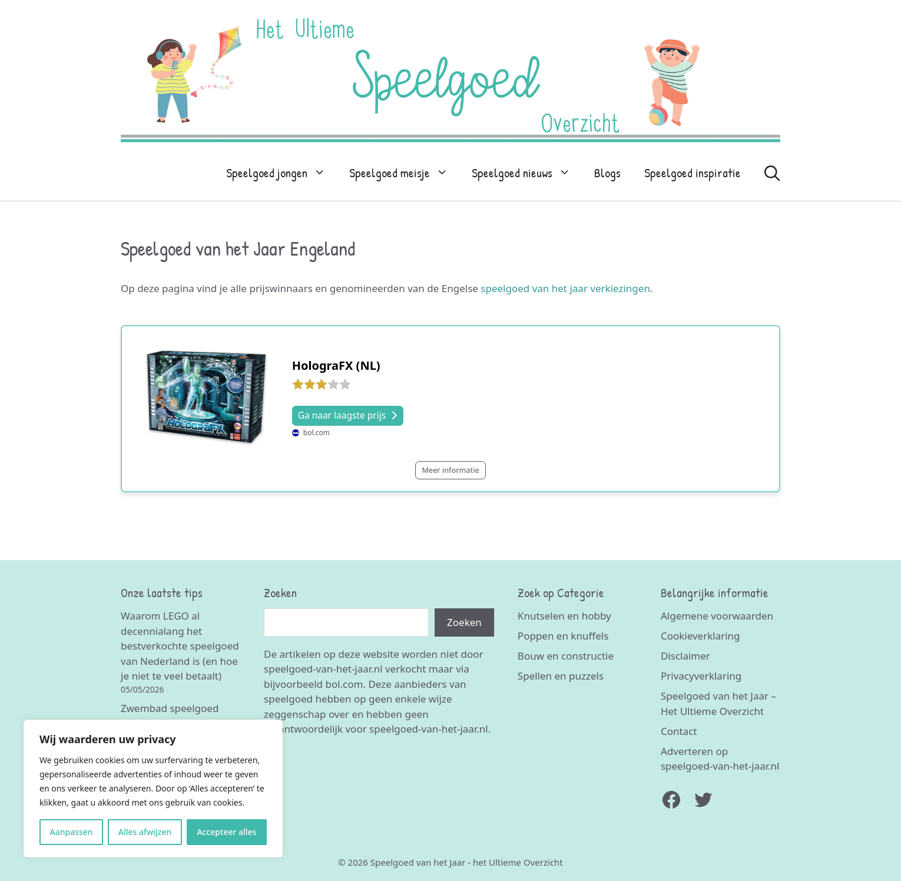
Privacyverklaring (701, 676)
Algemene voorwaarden (717, 615)
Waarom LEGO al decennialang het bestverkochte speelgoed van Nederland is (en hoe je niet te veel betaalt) (180, 646)
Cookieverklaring (700, 635)
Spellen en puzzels (561, 676)
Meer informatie (450, 470)
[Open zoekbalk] (772, 173)
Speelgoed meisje (404, 173)
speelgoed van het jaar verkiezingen (565, 288)
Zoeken (464, 622)
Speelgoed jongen (281, 173)
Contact (679, 731)
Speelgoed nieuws (527, 173)
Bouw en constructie (566, 656)
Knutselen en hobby (564, 615)
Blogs (607, 172)
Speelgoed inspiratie (692, 172)
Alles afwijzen (145, 831)
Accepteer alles (226, 831)
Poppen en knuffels (563, 635)
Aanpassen (71, 831)
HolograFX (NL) (336, 365)
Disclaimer (685, 656)
